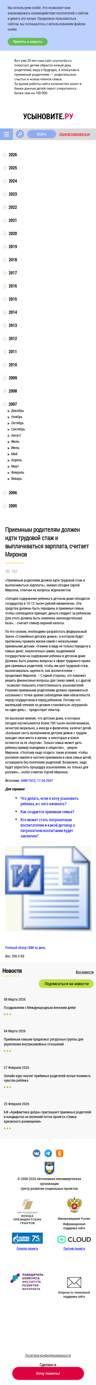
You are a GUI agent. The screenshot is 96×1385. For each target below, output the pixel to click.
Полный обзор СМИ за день (25, 947)
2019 (13, 246)
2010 (13, 364)
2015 (13, 299)
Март (15, 466)
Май (14, 453)
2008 (13, 391)
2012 (13, 338)
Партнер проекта (74, 1248)
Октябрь (17, 422)
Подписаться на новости (67, 983)
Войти (41, 134)
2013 (13, 325)
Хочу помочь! (48, 1373)
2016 (13, 286)
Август (16, 435)
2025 (13, 167)
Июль (15, 441)
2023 (13, 194)
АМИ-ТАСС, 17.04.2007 (37, 780)
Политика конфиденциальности (48, 1355)
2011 (13, 351)
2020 (13, 233)
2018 (13, 259)
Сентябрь (18, 429)
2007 (13, 404)
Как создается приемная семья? (47, 811)
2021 (13, 220)
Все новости (85, 972)
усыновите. (48, 116)
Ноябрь (17, 416)
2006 (13, 492)
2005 (13, 505)
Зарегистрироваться (74, 134)
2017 (13, 272)
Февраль (17, 472)
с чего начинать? (52, 803)
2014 (13, 312)
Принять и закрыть (27, 42)
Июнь (15, 447)
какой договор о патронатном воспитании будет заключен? (47, 830)
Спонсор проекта (27, 1248)
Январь (16, 478)
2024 (13, 181)
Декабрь (17, 410)
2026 (13, 154)
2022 (13, 207)
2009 (13, 377)
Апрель (16, 459)
